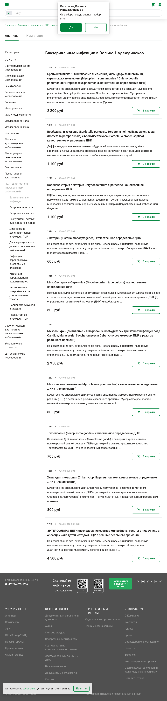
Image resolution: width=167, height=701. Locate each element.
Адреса (129, 628)
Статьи (49, 679)
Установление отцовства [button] (13, 345)
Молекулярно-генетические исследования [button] (13, 157)
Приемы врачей (14, 641)
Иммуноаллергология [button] (18, 114)
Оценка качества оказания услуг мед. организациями (141, 669)
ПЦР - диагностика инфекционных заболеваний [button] (16, 187)
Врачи (128, 635)
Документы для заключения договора (62, 617)
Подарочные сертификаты (61, 639)
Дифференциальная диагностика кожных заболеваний (22, 246)
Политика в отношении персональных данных (113, 693)
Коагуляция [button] (12, 133)
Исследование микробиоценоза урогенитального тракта (19, 293)
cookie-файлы (30, 688)
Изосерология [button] (13, 108)
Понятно (81, 688)
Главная (9, 25)
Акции (49, 626)
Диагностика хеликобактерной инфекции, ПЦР (20, 232)
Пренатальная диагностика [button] (13, 175)
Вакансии (130, 654)
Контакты (131, 622)
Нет (96, 27)
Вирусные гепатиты (21, 207)
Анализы (22, 25)
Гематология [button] (13, 86)
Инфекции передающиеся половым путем (18, 277)
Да (71, 27)
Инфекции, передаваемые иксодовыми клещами (18, 262)
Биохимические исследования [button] (14, 77)
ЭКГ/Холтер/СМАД (16, 635)
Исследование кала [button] (17, 120)
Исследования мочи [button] (17, 127)
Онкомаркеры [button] (13, 167)
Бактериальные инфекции (18, 199)
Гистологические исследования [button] (15, 94)
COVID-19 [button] (10, 59)
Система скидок (55, 632)
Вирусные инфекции (21, 213)
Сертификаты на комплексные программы (61, 647)
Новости (130, 648)
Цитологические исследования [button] (15, 355)
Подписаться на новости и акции (120, 584)
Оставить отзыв (134, 678)
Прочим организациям (99, 626)
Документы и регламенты (61, 672)
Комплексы (35, 36)
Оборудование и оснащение (142, 641)
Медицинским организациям (102, 619)
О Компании (132, 615)
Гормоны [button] (10, 102)
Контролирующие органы (140, 661)
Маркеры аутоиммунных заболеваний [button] (14, 143)
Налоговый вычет (56, 666)
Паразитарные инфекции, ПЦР (18, 316)
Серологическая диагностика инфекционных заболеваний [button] (15, 331)
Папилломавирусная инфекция (22, 306)
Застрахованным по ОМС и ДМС (61, 657)
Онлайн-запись (14, 654)
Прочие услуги (14, 648)
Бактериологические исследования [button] (17, 67)
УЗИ (7, 628)
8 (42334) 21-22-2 (16, 584)
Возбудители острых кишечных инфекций (22, 220)
